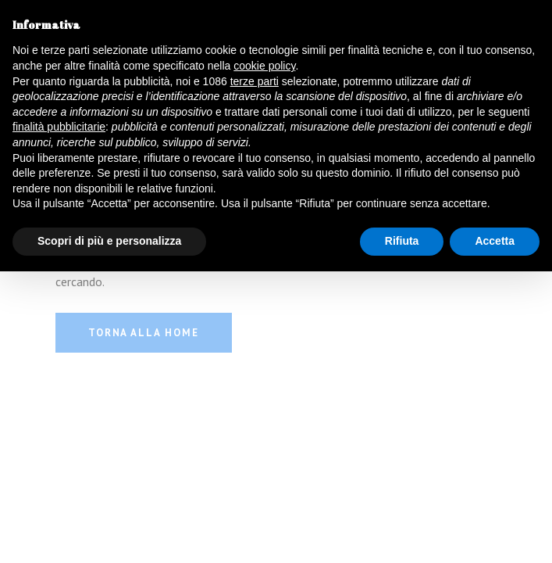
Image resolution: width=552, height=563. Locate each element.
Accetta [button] (495, 241)
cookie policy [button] (264, 65)
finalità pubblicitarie (58, 126)
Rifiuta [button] (402, 241)
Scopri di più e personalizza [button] (109, 241)
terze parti (254, 81)
